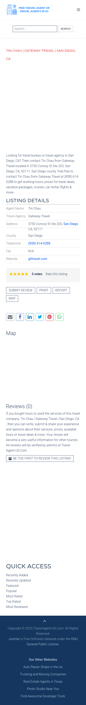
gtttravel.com (37, 259)
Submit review (21, 290)
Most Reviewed (17, 607)
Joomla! (14, 639)
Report (61, 290)
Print (43, 290)
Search (65, 28)
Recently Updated (18, 580)
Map (12, 298)
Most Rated (14, 596)
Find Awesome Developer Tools (43, 696)
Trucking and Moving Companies (43, 674)
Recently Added (17, 575)
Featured (12, 586)
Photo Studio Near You (43, 689)
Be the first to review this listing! (40, 458)
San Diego (70, 224)
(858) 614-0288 (39, 243)
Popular (11, 591)
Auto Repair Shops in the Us (43, 667)
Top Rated (13, 601)
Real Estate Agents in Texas (42, 681)
